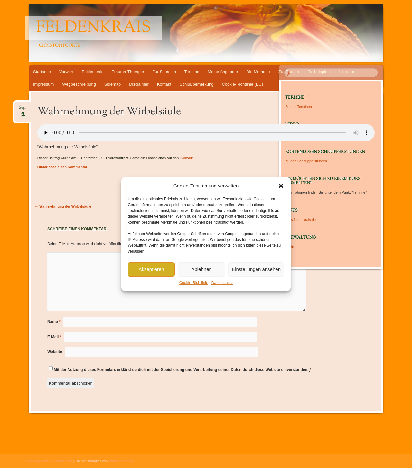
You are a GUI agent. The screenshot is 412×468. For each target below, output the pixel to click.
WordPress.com (121, 461)
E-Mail (54, 337)
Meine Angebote (223, 71)
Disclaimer (139, 84)
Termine (191, 71)
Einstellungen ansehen (256, 269)
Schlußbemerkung (197, 84)
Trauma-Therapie (128, 71)
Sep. (22, 109)
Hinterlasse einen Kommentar (62, 167)
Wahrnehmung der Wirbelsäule (63, 206)
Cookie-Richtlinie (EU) (242, 84)
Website (54, 351)
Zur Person (288, 71)
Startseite (42, 71)
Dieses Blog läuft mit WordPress (46, 461)
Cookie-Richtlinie (193, 283)
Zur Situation (164, 71)
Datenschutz (222, 283)
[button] (281, 186)
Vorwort (66, 71)
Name (54, 322)
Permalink (187, 158)
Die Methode (258, 71)
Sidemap (112, 84)
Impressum (43, 84)
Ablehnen (201, 269)
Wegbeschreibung (79, 84)
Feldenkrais (93, 28)
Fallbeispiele (319, 71)
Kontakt (164, 84)
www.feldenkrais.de (300, 220)
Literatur (346, 71)
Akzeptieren (151, 269)
